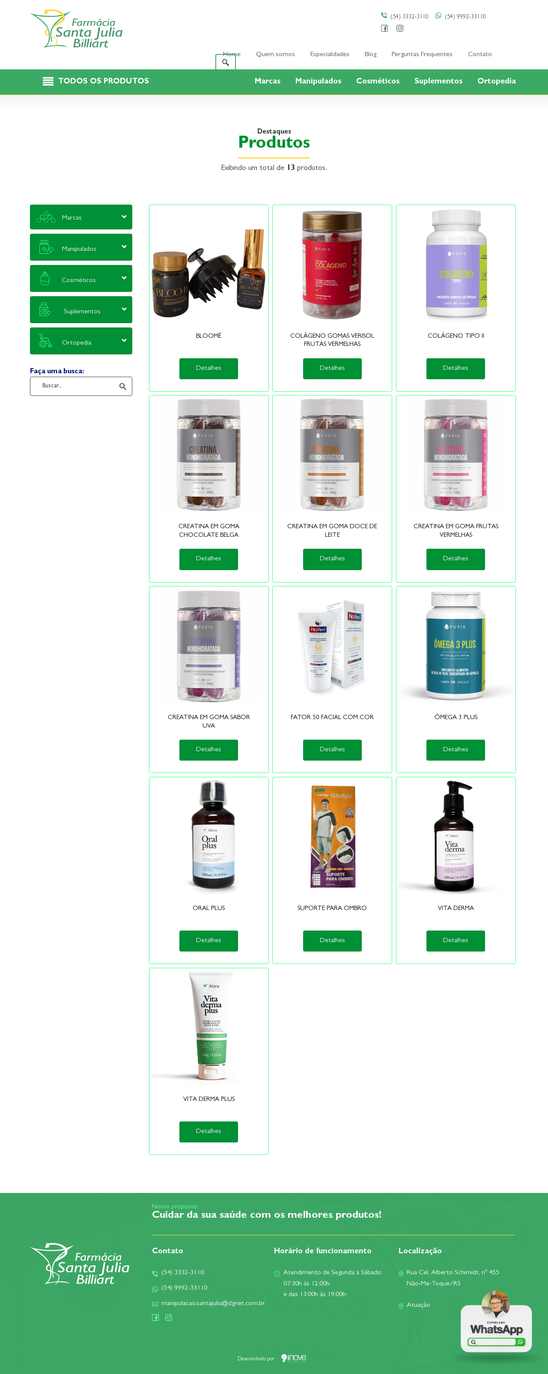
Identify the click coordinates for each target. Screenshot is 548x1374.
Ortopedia (496, 82)
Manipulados (319, 82)
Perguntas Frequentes (422, 54)
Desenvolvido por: (272, 1359)
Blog (370, 54)
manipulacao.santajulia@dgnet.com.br (208, 1303)
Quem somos (275, 54)
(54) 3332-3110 (405, 17)
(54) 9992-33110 (460, 17)
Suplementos (439, 82)
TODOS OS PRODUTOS (103, 82)
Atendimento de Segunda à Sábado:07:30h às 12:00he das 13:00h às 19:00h (328, 1284)
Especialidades (329, 54)
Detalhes (208, 368)
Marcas (269, 82)
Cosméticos (379, 82)
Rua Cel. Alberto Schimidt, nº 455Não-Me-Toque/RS (449, 1279)
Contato (480, 54)
